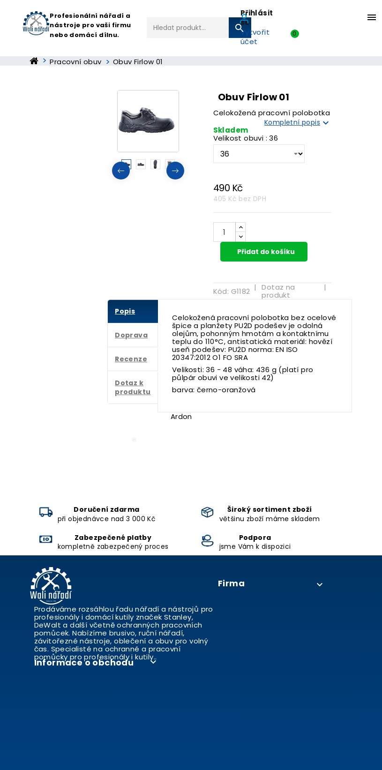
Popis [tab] (125, 311)
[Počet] (224, 232)
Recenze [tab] (131, 359)
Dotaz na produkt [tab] (278, 291)
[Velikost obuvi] (259, 153)
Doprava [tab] (131, 335)
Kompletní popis (297, 122)
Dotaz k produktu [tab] (132, 387)
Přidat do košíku (265, 251)
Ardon (181, 416)
